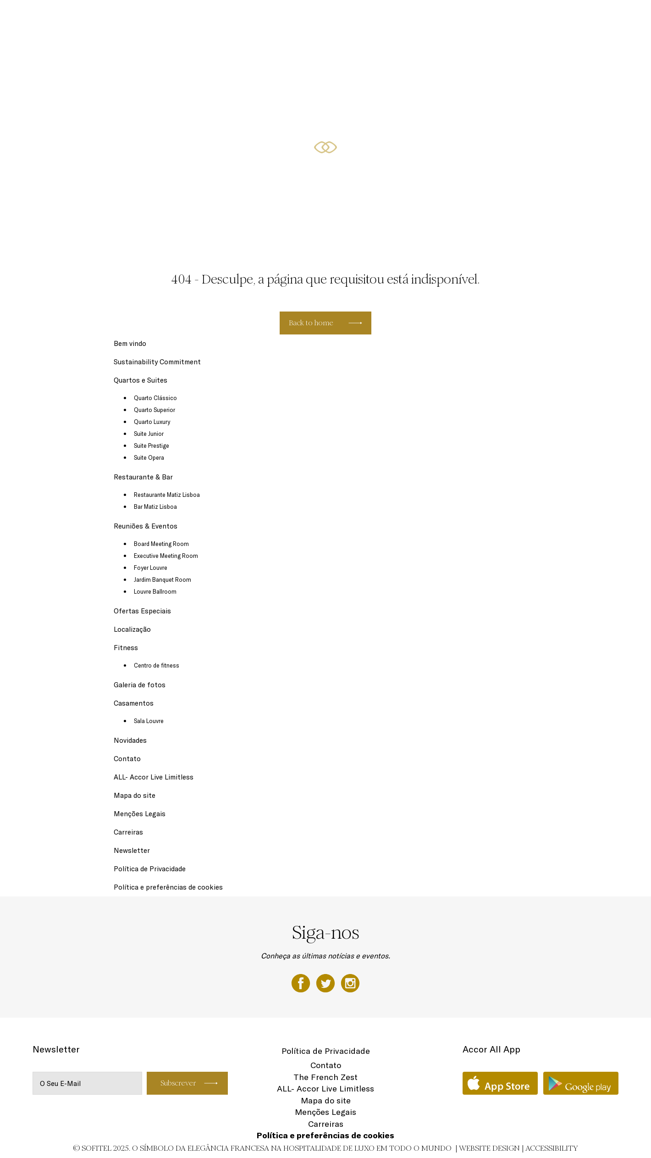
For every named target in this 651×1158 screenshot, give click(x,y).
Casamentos (134, 703)
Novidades (130, 740)
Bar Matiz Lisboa (155, 506)
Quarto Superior (154, 409)
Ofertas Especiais (466, 17)
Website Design (489, 1148)
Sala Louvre (149, 720)
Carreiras (128, 832)
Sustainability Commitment (157, 361)
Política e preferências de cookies (168, 887)
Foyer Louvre (150, 567)
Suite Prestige (151, 445)
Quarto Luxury (152, 421)
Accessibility (551, 1148)
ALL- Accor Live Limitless (153, 777)
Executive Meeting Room (166, 555)
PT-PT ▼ (591, 17)
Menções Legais (140, 813)
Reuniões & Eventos (400, 17)
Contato (127, 758)
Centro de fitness (156, 665)
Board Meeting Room (161, 543)
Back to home (311, 322)
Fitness (557, 17)
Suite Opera (149, 457)
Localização (519, 17)
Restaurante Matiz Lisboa (167, 494)
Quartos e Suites (273, 17)
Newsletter (132, 850)
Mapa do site (134, 795)
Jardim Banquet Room (162, 579)
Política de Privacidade (150, 868)
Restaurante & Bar (334, 17)
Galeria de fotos (140, 684)
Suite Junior (149, 433)
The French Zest (325, 1077)
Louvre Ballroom (155, 591)
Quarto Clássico (155, 397)
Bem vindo (130, 343)
